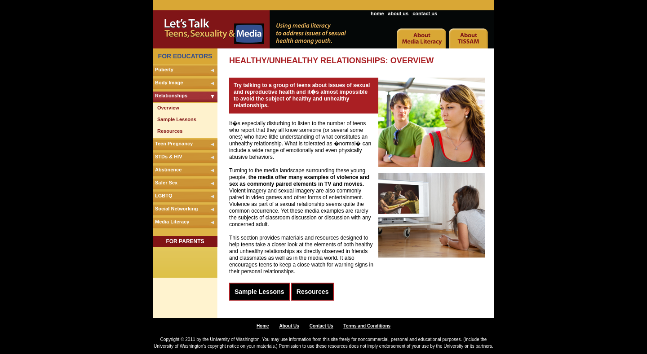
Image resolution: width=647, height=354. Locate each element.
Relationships (171, 95)
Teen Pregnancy (174, 143)
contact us (424, 13)
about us (398, 13)
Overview (168, 107)
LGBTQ (164, 195)
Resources (169, 131)
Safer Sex (166, 182)
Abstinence (168, 169)
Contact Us (321, 325)
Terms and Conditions (366, 325)
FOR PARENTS (185, 241)
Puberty (164, 69)
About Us (289, 325)
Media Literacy (172, 221)
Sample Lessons (176, 119)
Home (263, 325)
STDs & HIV (168, 156)
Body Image (169, 82)
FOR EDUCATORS (185, 56)
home (377, 13)
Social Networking (176, 208)
